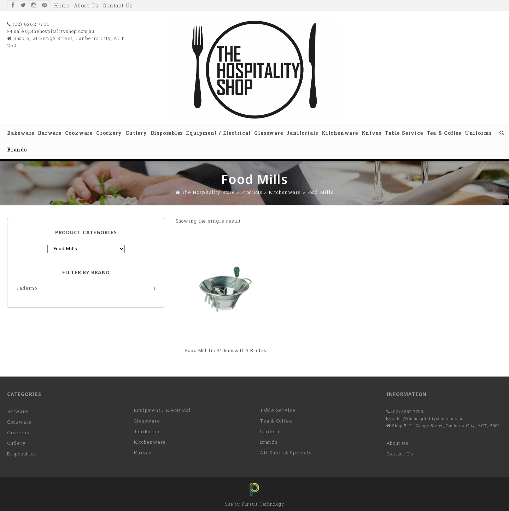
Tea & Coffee (444, 133)
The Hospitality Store (208, 192)
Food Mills (320, 192)
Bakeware (20, 133)
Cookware (79, 133)
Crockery (109, 133)
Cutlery (136, 133)
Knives (371, 133)
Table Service (404, 133)
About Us (86, 6)
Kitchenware (340, 133)
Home (62, 6)
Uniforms (478, 133)
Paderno (26, 288)
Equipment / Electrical (218, 133)
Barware (49, 133)
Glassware (268, 133)
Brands (17, 150)
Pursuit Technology (263, 504)
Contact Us (118, 6)
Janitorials (302, 133)
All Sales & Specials (286, 453)
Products (251, 192)
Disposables (167, 133)
